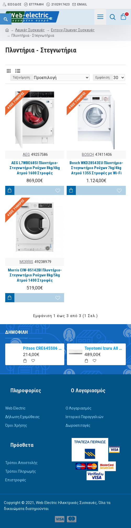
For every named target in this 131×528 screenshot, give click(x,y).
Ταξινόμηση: (22, 77)
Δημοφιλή (16, 332)
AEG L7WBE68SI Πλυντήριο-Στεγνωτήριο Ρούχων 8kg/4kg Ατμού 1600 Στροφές (35, 168)
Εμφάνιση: (102, 77)
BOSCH (88, 154)
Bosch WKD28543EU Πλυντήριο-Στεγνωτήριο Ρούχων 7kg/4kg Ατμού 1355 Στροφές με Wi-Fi (96, 168)
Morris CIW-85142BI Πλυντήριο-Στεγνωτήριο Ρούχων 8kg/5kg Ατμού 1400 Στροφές (35, 275)
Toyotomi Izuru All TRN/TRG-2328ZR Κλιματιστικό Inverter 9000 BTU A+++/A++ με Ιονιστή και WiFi (104, 348)
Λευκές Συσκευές (30, 30)
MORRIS (26, 262)
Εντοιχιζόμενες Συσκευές (73, 30)
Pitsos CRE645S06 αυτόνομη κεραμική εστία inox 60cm (42, 348)
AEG (26, 154)
